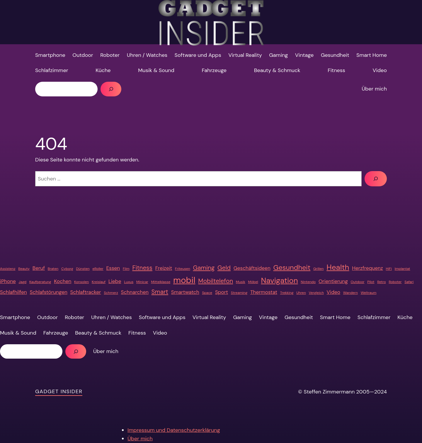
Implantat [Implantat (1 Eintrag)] (402, 268)
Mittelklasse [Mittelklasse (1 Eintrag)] (160, 282)
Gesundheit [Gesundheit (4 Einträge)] (292, 267)
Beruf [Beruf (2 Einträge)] (39, 268)
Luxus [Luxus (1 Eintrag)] (128, 282)
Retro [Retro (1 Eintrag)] (381, 282)
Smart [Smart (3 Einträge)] (160, 292)
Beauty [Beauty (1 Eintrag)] (24, 268)
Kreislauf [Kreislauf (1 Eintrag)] (99, 282)
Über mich (140, 438)
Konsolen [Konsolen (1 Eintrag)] (81, 282)
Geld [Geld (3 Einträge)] (224, 268)
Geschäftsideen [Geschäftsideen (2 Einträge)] (252, 268)
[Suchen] (111, 89)
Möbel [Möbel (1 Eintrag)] (253, 282)
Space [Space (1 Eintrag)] (207, 292)
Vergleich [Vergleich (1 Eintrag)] (316, 292)
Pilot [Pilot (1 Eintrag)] (370, 282)
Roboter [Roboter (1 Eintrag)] (395, 282)
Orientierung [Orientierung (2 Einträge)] (333, 281)
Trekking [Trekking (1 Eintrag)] (287, 292)
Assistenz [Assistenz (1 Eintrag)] (7, 268)
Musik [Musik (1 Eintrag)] (240, 282)
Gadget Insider (58, 391)
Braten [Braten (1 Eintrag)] (53, 268)
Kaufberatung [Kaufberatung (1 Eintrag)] (40, 282)
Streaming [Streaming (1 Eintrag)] (239, 292)
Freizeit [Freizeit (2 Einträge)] (163, 268)
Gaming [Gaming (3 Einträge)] (204, 268)
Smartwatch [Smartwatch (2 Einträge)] (185, 292)
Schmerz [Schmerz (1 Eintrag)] (111, 292)
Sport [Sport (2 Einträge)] (221, 292)
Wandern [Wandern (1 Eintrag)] (350, 292)
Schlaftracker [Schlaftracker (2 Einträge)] (85, 292)
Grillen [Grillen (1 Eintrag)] (318, 268)
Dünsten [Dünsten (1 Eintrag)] (83, 268)
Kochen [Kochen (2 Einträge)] (62, 281)
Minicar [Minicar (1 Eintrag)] (142, 282)
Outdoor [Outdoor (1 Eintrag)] (358, 282)
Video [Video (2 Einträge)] (333, 292)
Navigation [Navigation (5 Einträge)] (279, 280)
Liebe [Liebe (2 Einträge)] (114, 281)
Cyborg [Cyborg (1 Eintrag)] (67, 268)
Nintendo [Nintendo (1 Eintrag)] (308, 282)
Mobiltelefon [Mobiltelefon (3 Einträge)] (215, 281)
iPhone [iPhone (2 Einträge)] (8, 281)
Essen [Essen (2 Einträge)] (113, 268)
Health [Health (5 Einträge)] (337, 267)
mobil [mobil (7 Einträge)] (184, 280)
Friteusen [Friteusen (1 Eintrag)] (182, 268)
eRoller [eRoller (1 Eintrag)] (97, 268)
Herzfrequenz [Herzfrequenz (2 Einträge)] (367, 268)
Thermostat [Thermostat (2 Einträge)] (263, 292)
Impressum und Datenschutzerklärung (173, 430)
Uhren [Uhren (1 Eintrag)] (301, 292)
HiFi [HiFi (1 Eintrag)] (389, 268)
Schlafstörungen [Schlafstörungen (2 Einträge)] (48, 292)
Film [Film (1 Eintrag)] (126, 268)
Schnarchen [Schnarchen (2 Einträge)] (134, 292)
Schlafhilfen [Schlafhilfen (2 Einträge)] (13, 292)
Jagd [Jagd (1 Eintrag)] (23, 282)
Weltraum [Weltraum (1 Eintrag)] (369, 292)
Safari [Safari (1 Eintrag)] (409, 282)
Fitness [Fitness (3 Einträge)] (142, 268)
